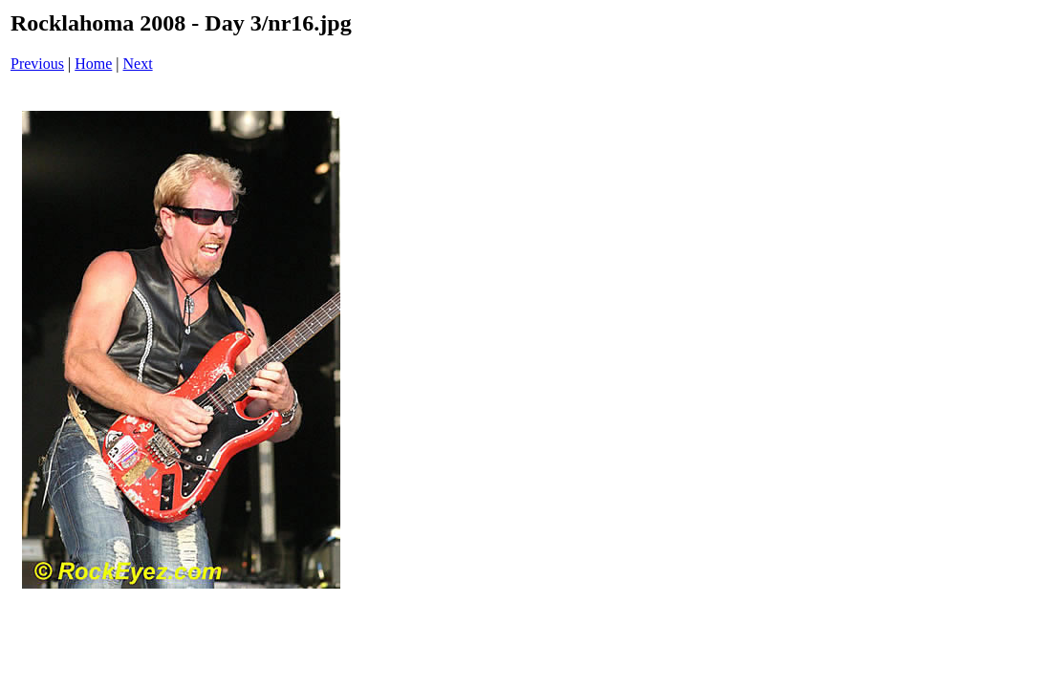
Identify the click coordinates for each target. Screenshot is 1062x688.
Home (93, 63)
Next (138, 63)
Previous (37, 63)
